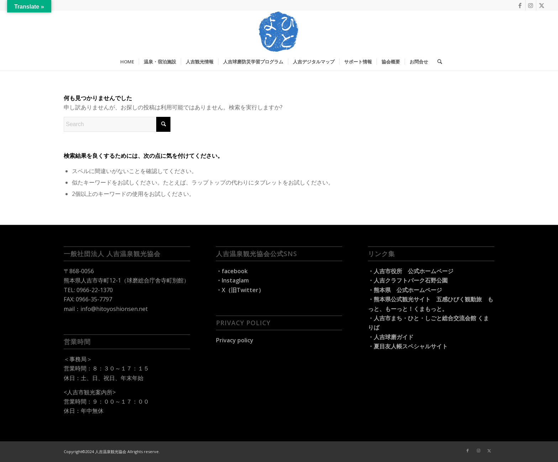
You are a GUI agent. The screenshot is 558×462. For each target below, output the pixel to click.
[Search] (437, 62)
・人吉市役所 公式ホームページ (410, 271)
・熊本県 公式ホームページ (405, 290)
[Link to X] (541, 5)
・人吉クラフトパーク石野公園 (408, 280)
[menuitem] (127, 62)
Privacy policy (234, 340)
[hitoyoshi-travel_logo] (279, 32)
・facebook (232, 271)
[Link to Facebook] (520, 5)
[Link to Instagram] (531, 5)
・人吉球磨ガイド (391, 337)
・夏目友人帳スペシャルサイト (408, 346)
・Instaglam (232, 280)
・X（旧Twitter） (240, 290)
